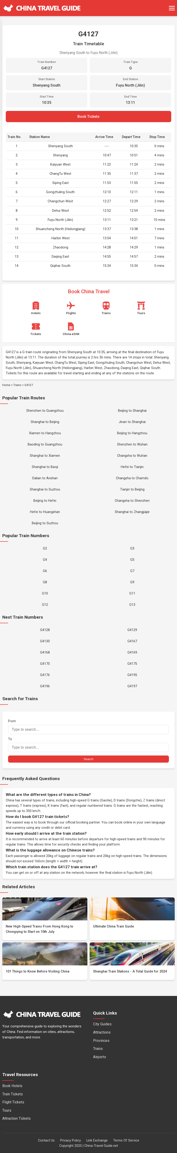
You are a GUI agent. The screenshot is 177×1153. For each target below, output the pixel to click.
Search (88, 759)
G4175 (132, 664)
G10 (45, 593)
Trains (17, 385)
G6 (45, 571)
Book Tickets (88, 116)
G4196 (45, 686)
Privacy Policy (70, 1140)
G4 (45, 560)
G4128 (45, 630)
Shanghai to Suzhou (45, 489)
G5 (132, 560)
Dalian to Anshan (45, 478)
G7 (132, 571)
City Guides (102, 1024)
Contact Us (46, 1140)
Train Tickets (12, 1094)
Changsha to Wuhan (132, 456)
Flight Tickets (13, 1102)
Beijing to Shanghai (132, 411)
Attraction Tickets (16, 1118)
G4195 (132, 675)
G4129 (132, 630)
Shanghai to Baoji (45, 467)
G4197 (132, 686)
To (88, 744)
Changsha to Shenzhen (132, 501)
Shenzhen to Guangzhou (45, 411)
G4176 (45, 675)
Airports (99, 1057)
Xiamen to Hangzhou (45, 433)
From (88, 726)
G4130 (45, 641)
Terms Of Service (126, 1140)
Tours (6, 1110)
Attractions (102, 1032)
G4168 (45, 652)
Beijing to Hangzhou (132, 433)
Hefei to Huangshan (45, 512)
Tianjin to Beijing (132, 489)
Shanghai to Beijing (45, 422)
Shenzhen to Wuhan (132, 444)
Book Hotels (12, 1086)
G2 (45, 548)
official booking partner (82, 822)
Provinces (101, 1040)
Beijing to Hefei (44, 501)
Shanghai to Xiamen (45, 456)
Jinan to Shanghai (132, 422)
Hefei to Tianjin (132, 467)
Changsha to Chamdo (132, 478)
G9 (132, 582)
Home (6, 385)
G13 (132, 605)
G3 (132, 548)
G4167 (132, 641)
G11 (132, 593)
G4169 (132, 652)
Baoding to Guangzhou (45, 444)
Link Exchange (97, 1140)
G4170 (45, 664)
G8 (45, 582)
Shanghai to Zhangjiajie (132, 512)
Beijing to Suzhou (45, 523)
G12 (45, 605)
